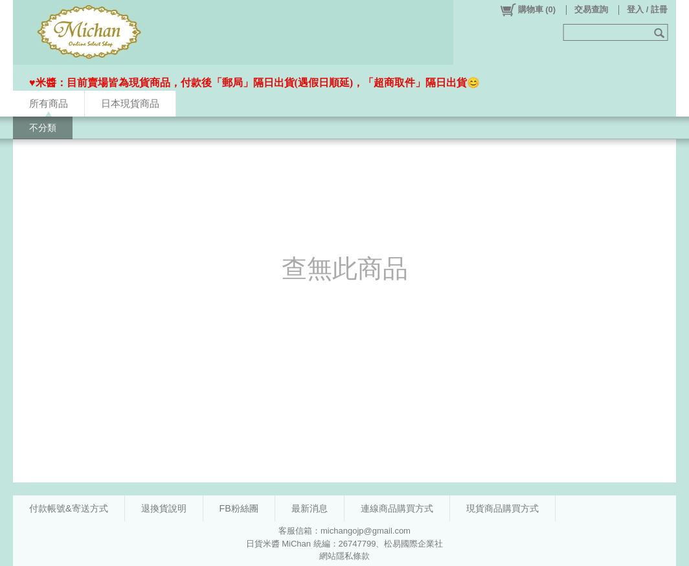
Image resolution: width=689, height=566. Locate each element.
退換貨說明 (163, 508)
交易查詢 (591, 9)
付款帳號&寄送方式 (68, 508)
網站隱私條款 (344, 556)
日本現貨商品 (130, 103)
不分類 (42, 127)
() (527, 9)
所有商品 (48, 103)
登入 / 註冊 (647, 9)
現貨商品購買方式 (502, 508)
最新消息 (309, 508)
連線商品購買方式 (397, 508)
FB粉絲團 (239, 508)
